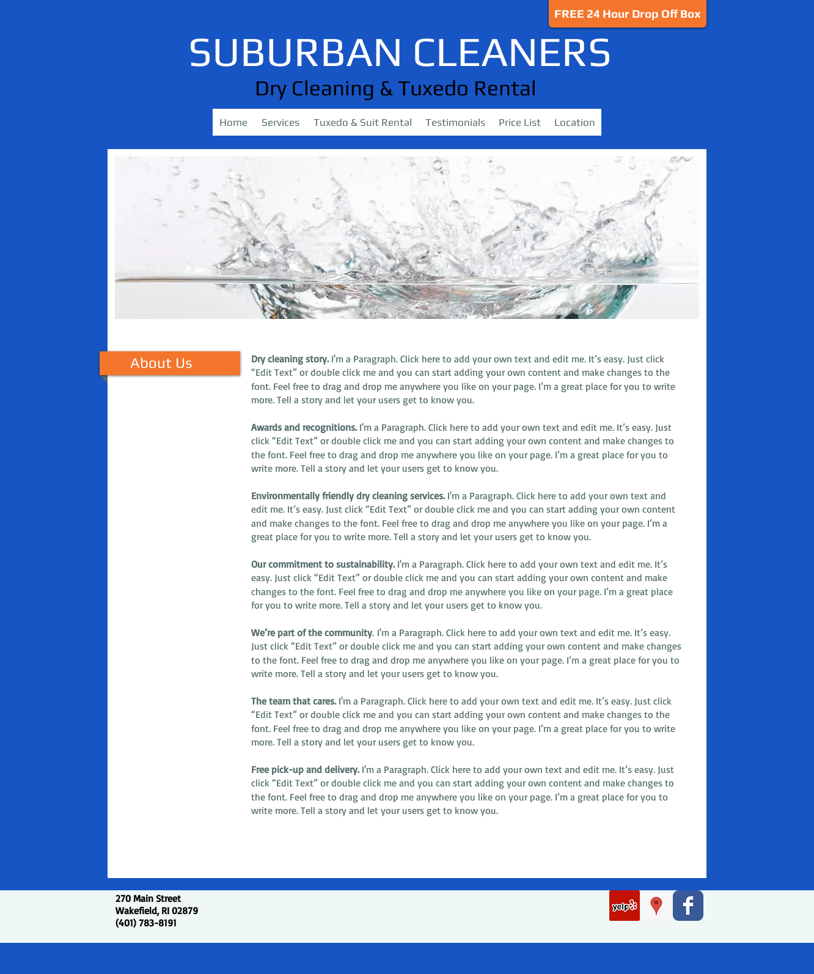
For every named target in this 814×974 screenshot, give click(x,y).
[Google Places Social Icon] (656, 905)
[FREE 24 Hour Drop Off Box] (627, 13)
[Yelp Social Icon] (624, 905)
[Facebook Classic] (688, 905)
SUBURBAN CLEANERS (400, 51)
